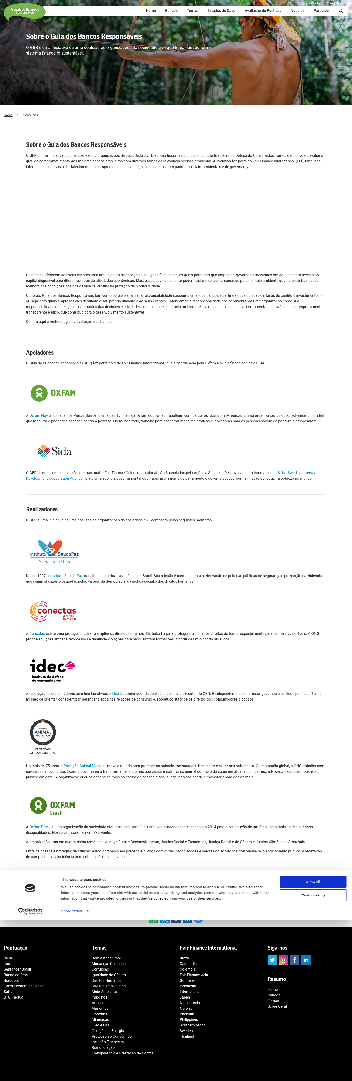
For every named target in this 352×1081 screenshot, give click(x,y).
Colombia (188, 969)
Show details (72, 1072)
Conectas (37, 633)
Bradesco (11, 980)
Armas (97, 1003)
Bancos (171, 10)
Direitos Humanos (107, 980)
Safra (8, 991)
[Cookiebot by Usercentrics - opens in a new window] (30, 1071)
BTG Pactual (14, 997)
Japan (185, 997)
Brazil (184, 958)
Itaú (7, 963)
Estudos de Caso (222, 10)
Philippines (189, 1019)
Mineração (100, 1019)
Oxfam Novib (40, 415)
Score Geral (277, 1006)
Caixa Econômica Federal (24, 986)
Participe (321, 10)
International (190, 991)
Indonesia (188, 986)
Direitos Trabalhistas (109, 986)
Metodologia (335, 2)
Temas (192, 10)
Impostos (99, 997)
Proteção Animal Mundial (85, 766)
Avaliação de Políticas (263, 10)
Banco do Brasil (17, 975)
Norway (186, 1008)
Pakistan (187, 1014)
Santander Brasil (17, 969)
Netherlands (190, 1003)
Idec (115, 693)
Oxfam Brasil (40, 827)
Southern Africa (193, 1025)
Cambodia (188, 963)
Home (151, 10)
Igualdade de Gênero (109, 975)
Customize (313, 1056)
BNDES (9, 958)
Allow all (313, 1042)
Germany (187, 980)
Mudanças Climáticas (110, 963)
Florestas (99, 1014)
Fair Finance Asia (194, 975)
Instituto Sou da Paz (66, 576)
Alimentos (100, 1008)
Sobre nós (315, 2)
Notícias (297, 10)
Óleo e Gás (101, 1025)
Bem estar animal (106, 958)
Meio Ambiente (104, 991)
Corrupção (100, 969)
